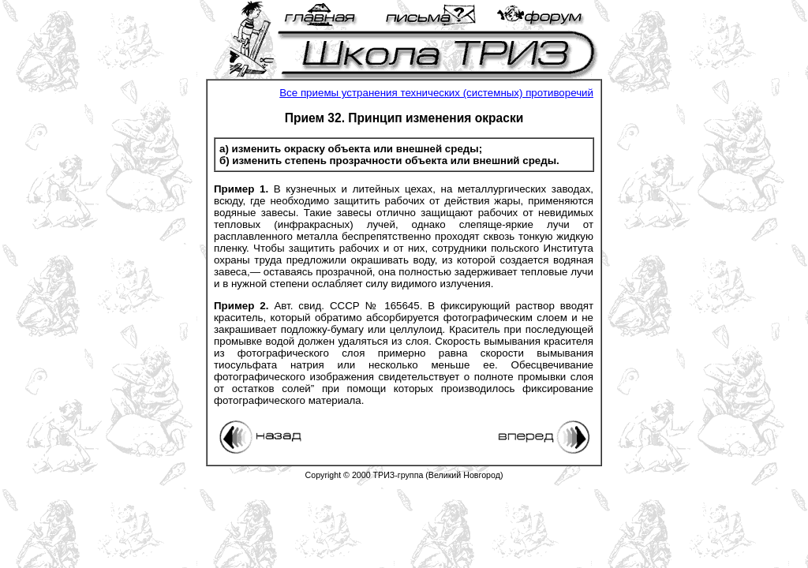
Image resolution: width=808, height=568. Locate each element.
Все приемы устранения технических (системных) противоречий (436, 93)
